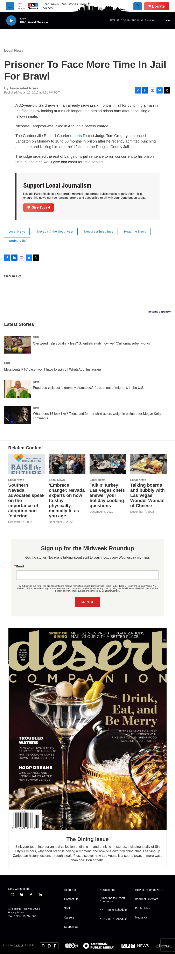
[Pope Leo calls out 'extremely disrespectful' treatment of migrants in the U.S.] (17, 389)
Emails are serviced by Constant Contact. (99, 591)
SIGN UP (87, 602)
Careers (69, 917)
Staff (67, 908)
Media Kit (141, 917)
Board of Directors (146, 899)
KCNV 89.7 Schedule (113, 919)
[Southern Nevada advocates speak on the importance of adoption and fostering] (26, 464)
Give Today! (38, 207)
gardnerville (17, 240)
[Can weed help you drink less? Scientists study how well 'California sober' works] (17, 345)
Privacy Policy (16, 912)
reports (76, 136)
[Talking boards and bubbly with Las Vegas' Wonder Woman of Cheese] (148, 464)
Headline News (135, 231)
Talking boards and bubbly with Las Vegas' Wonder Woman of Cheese (147, 495)
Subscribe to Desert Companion (112, 900)
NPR (36, 337)
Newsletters (106, 889)
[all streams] (169, 20)
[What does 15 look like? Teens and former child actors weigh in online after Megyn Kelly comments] (17, 415)
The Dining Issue (87, 839)
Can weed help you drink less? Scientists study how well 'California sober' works (91, 343)
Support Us (71, 926)
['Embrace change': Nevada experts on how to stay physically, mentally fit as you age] (67, 464)
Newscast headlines (98, 231)
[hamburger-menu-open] (10, 6)
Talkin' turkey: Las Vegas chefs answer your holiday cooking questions (107, 495)
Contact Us (71, 899)
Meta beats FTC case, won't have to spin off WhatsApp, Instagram (52, 369)
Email (20, 566)
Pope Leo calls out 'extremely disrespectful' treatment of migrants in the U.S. (88, 387)
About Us (70, 889)
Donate (158, 6)
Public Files (142, 908)
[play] (11, 20)
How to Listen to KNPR (149, 889)
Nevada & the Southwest (55, 231)
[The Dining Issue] (87, 729)
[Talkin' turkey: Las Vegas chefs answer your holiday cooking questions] (108, 464)
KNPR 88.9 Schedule (113, 909)
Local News (13, 50)
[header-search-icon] (137, 6)
